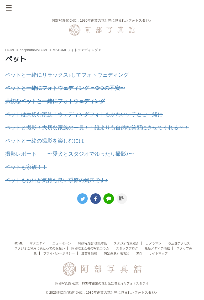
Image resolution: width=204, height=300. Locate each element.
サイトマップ (158, 253)
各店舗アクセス (179, 243)
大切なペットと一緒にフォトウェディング (55, 101)
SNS (139, 253)
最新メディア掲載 (157, 248)
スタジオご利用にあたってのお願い (39, 248)
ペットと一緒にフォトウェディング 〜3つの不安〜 (65, 88)
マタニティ (37, 243)
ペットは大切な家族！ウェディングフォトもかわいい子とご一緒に (84, 114)
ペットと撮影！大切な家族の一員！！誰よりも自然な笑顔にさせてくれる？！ (97, 127)
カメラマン (153, 243)
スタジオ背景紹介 (126, 243)
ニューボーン (61, 243)
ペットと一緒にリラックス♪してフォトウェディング (67, 75)
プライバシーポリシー (59, 253)
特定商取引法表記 (116, 253)
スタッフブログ (127, 248)
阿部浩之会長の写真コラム (90, 248)
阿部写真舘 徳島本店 (92, 243)
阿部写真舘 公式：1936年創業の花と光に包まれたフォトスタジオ (101, 283)
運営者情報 (89, 253)
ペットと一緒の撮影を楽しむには (44, 141)
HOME (18, 243)
